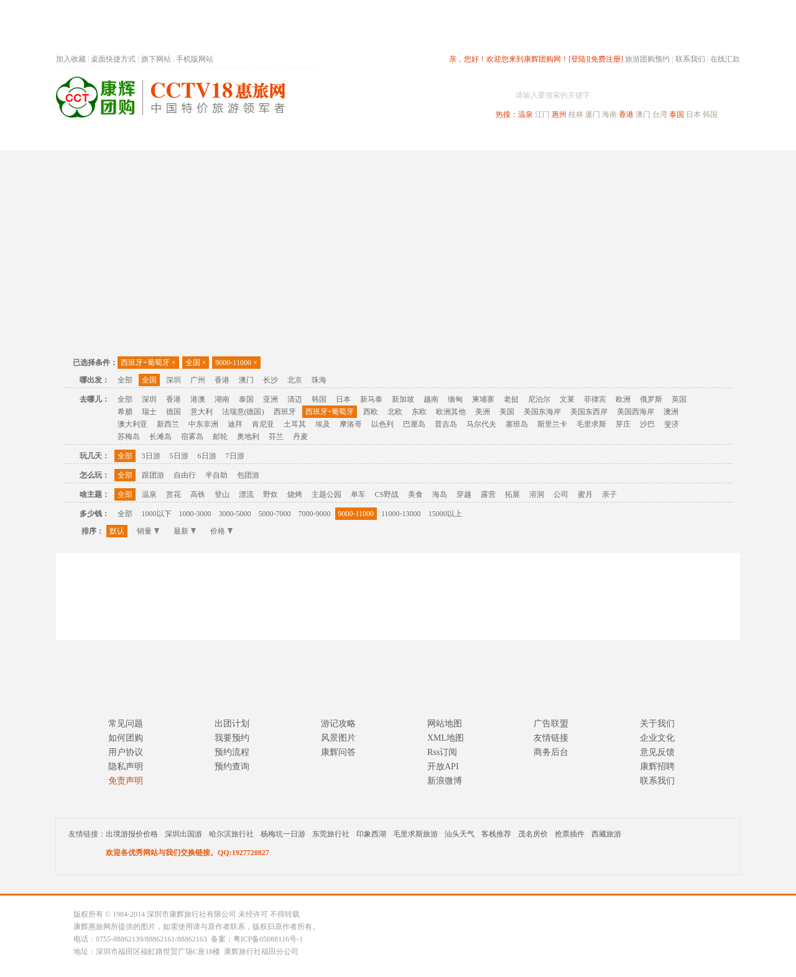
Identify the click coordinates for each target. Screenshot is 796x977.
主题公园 (326, 494)
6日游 (207, 455)
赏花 (173, 494)
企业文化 (657, 738)
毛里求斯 (591, 424)
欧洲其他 (451, 411)
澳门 (643, 114)
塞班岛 (517, 424)
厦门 (592, 114)
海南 (609, 114)
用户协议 (125, 752)
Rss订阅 (442, 752)
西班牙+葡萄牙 (148, 362)
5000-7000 (275, 513)
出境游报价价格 (132, 834)
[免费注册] (605, 59)
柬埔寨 (483, 399)
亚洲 (270, 399)
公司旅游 (710, 139)
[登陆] (578, 59)
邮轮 (220, 436)
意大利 (201, 411)
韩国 (710, 114)
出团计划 (232, 723)
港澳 (197, 399)
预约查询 (232, 766)
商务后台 (551, 752)
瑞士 (149, 411)
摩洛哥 (351, 424)
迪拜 (235, 424)
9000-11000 (236, 362)
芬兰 (276, 436)
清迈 (294, 399)
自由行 (185, 475)
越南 (430, 399)
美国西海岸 (635, 411)
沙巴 (647, 424)
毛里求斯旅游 (415, 834)
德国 (173, 411)
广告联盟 (551, 723)
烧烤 (294, 494)
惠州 (559, 114)
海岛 (439, 494)
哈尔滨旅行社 (231, 834)
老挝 (511, 399)
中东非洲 (203, 424)
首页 (224, 139)
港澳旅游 (495, 139)
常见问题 (125, 723)
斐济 (671, 424)
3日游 (151, 455)
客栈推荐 (496, 834)
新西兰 (168, 424)
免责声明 (125, 780)
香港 (626, 114)
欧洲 (623, 399)
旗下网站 (156, 59)
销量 (148, 531)
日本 (693, 114)
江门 (542, 114)
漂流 (246, 494)
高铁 (197, 494)
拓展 (512, 494)
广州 (197, 380)
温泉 (525, 114)
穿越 (463, 494)
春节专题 (271, 139)
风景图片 (338, 738)
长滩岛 (160, 436)
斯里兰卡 (552, 424)
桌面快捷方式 (113, 59)
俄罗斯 (651, 399)
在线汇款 (725, 59)
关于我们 (657, 723)
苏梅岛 (129, 436)
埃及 (322, 424)
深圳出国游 (183, 834)
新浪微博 (444, 780)
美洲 (482, 411)
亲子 (609, 494)
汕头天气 (459, 834)
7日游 (235, 455)
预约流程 (232, 752)
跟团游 (153, 475)
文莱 (567, 399)
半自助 (216, 475)
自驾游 (603, 139)
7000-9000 (314, 513)
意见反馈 (657, 752)
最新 (185, 531)
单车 (358, 494)
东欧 (419, 411)
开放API (443, 766)
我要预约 (232, 738)
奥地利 (248, 436)
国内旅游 (439, 139)
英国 (679, 399)
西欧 (370, 411)
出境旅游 (551, 139)
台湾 (659, 114)
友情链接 (551, 738)
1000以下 (157, 513)
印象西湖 (371, 834)
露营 (488, 494)
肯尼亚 (263, 424)
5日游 (179, 455)
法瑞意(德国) (243, 411)
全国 (195, 362)
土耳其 (295, 424)
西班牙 (285, 411)
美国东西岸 (589, 411)
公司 (560, 494)
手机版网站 (194, 59)
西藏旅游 (606, 834)
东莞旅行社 (330, 834)
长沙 (270, 380)
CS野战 (387, 494)
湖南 (222, 399)
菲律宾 (595, 399)
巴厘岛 (414, 424)
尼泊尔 (539, 399)
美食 (415, 494)
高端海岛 (654, 139)
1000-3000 (195, 513)
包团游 (248, 475)
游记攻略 (338, 723)
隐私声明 (125, 766)
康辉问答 (338, 752)
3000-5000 (235, 513)
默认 (116, 531)
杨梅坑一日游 (283, 834)
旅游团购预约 (647, 59)
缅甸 (455, 399)
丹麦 (300, 436)
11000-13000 (401, 513)
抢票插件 (570, 834)
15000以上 (445, 513)
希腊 (125, 411)
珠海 (319, 380)
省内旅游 (383, 139)
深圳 (173, 380)
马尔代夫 (481, 424)
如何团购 (125, 738)
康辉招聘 (657, 766)
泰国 (676, 114)
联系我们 (690, 59)
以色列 (382, 424)
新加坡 (403, 399)
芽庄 (623, 424)
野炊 (270, 494)
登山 (222, 494)
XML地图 (445, 738)
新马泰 (371, 399)
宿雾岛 (192, 436)
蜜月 (585, 494)
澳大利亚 (132, 424)
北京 (294, 380)
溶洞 (536, 494)
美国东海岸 (542, 411)
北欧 (394, 411)
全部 (125, 380)
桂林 (575, 114)
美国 (506, 411)
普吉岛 (446, 424)
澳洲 (671, 411)
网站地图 (444, 723)
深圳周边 (327, 139)
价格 (221, 531)
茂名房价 (533, 834)
